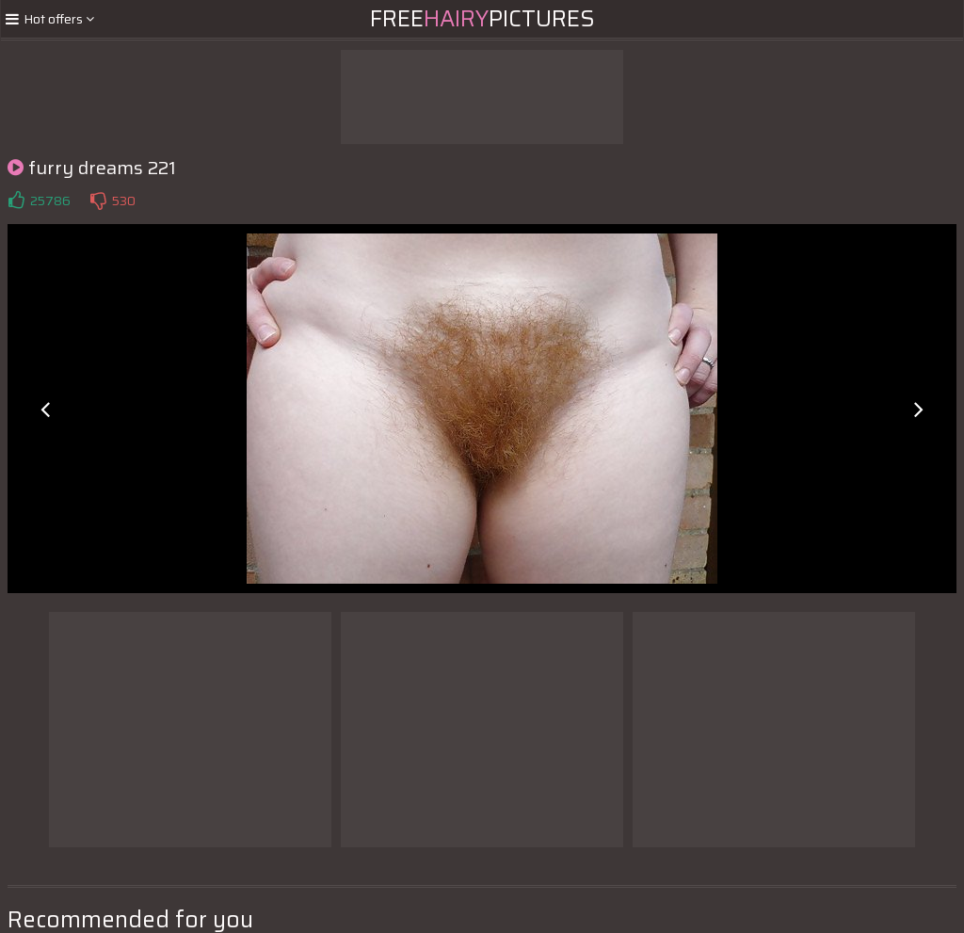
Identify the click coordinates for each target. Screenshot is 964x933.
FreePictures (482, 19)
